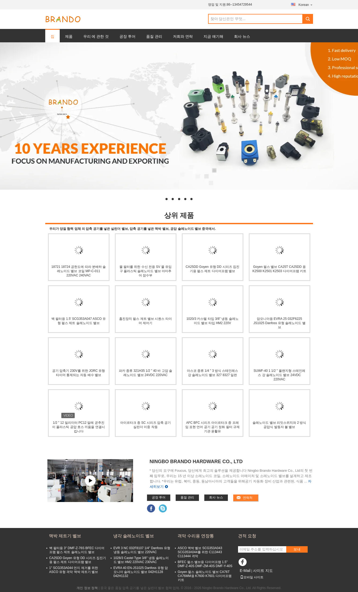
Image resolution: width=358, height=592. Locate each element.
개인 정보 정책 (87, 588)
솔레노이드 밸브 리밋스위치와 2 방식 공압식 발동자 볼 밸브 (279, 425)
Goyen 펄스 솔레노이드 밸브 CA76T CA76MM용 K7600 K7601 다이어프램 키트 (205, 576)
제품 (69, 36)
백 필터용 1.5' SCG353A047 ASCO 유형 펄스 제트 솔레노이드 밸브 (78, 321)
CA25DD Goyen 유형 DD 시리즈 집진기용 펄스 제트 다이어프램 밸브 (212, 269)
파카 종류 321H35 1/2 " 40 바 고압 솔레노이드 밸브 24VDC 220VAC (145, 373)
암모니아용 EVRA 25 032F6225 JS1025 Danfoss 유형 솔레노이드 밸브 (279, 323)
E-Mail (245, 570)
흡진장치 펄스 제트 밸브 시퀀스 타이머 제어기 (145, 321)
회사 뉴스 (242, 36)
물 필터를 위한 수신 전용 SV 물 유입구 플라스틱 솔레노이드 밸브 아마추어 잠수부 (145, 271)
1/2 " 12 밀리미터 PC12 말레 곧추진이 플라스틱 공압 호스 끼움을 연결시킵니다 (78, 427)
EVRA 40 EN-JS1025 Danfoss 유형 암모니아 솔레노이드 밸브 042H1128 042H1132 (141, 572)
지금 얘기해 (213, 36)
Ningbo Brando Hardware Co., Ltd (196, 461)
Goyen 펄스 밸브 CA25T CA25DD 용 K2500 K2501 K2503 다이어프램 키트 (279, 269)
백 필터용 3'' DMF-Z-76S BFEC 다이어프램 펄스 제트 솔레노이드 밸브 (77, 550)
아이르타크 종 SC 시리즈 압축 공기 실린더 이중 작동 (145, 425)
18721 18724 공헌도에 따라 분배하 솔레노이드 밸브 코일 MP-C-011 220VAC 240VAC (78, 271)
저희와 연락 (183, 36)
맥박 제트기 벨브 (65, 536)
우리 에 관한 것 (96, 36)
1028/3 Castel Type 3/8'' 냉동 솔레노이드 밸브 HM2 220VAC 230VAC (141, 560)
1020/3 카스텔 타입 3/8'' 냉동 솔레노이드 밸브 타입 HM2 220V (212, 321)
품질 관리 (154, 36)
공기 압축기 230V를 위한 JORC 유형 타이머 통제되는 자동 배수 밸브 (78, 373)
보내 (296, 549)
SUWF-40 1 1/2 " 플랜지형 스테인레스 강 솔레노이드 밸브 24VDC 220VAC (279, 375)
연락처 (248, 498)
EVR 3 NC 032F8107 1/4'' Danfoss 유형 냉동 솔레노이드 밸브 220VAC (142, 550)
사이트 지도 (263, 570)
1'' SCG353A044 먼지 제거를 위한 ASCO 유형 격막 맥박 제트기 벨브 (73, 570)
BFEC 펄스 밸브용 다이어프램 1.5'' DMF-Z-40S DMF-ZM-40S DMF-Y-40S (205, 564)
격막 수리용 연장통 (196, 536)
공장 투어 (127, 36)
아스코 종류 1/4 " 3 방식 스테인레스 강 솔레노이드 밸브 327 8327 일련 (212, 373)
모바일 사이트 (251, 577)
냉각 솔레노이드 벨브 (133, 536)
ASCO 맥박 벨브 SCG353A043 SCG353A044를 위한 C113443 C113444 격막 (200, 552)
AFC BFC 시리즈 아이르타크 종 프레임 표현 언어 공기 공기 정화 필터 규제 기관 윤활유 (212, 427)
